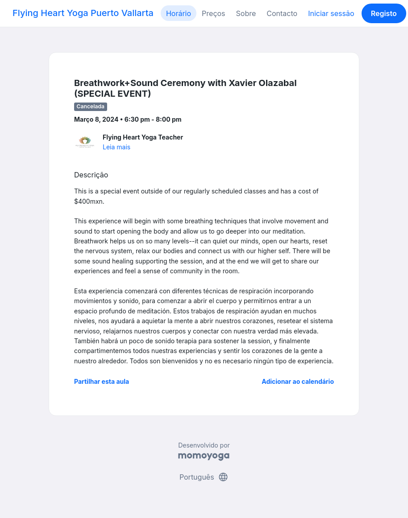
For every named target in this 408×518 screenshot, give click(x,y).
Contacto (281, 13)
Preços (213, 13)
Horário (178, 13)
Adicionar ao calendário (298, 381)
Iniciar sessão (331, 13)
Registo (384, 13)
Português (204, 477)
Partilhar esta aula (101, 381)
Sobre (246, 13)
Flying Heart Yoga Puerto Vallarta (83, 13)
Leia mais (116, 147)
